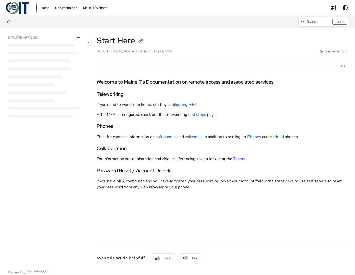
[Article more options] (343, 66)
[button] (17, 8)
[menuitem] (45, 7)
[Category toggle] (89, 43)
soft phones (166, 136)
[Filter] (78, 38)
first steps (197, 114)
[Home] (9, 21)
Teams (239, 159)
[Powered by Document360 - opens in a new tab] (29, 272)
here (290, 181)
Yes (163, 258)
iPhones (254, 136)
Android (277, 136)
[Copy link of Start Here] (141, 41)
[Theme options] (345, 8)
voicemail (193, 136)
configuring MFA (182, 104)
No (190, 258)
